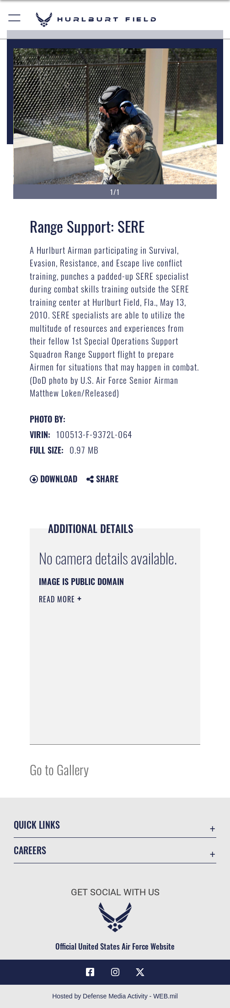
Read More (58, 599)
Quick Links (37, 824)
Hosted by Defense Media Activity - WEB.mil (115, 996)
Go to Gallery (59, 769)
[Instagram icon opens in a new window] (115, 972)
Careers (30, 850)
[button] (15, 19)
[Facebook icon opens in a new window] (90, 972)
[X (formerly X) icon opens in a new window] (140, 972)
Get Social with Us (115, 892)
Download (53, 479)
